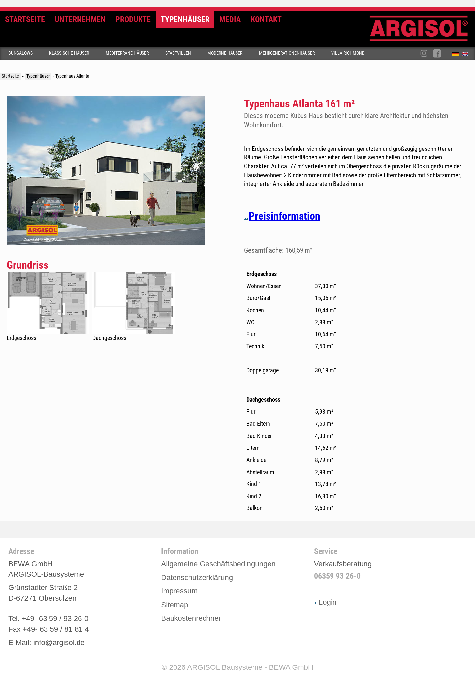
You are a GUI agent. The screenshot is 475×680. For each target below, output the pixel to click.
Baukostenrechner (191, 618)
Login (325, 602)
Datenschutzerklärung (197, 577)
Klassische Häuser (69, 53)
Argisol (422, 31)
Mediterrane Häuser (127, 53)
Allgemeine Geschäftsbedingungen (218, 564)
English (467, 55)
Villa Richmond (347, 53)
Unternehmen (80, 19)
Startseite (25, 19)
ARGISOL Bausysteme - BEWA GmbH (250, 667)
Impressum (179, 591)
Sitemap (174, 605)
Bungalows (20, 53)
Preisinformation (282, 216)
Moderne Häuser (224, 53)
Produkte (133, 19)
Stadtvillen (178, 53)
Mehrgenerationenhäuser (287, 53)
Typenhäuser (185, 19)
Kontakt (266, 19)
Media (230, 19)
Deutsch (457, 55)
